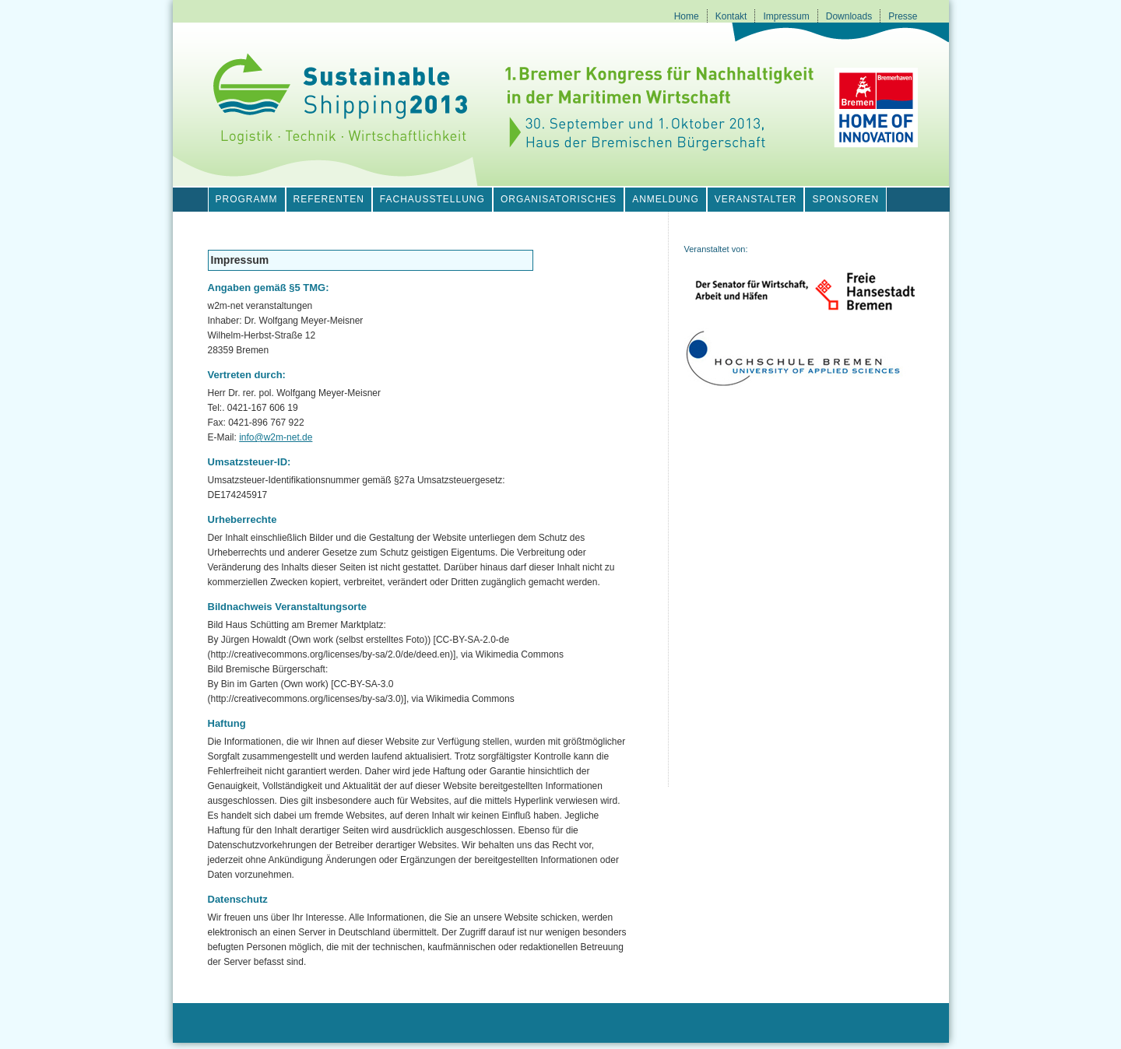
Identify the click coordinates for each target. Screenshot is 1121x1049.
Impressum (786, 16)
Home (686, 16)
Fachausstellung (432, 199)
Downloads (849, 16)
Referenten (328, 199)
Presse (902, 16)
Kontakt (731, 16)
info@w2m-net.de (275, 437)
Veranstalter (756, 199)
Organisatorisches (559, 199)
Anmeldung (665, 199)
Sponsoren (845, 199)
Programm (247, 199)
